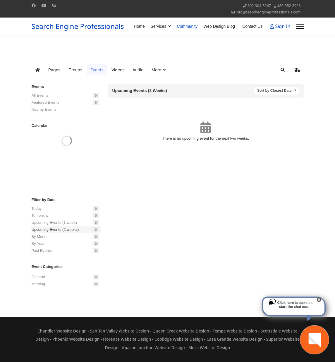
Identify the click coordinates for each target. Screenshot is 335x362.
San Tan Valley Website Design (119, 331)
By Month (40, 236)
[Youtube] (44, 5)
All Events (40, 95)
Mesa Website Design (209, 347)
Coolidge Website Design (178, 339)
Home (139, 26)
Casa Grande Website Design (235, 339)
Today (37, 208)
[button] (159, 69)
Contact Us (252, 26)
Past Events (42, 250)
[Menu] (300, 26)
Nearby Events (44, 109)
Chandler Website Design (62, 331)
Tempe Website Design (235, 331)
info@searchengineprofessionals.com (268, 12)
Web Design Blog (219, 26)
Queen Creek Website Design (180, 331)
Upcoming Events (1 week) (54, 222)
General (38, 277)
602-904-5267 (259, 5)
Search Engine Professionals (78, 26)
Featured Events (45, 102)
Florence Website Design (127, 339)
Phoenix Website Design (75, 339)
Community (187, 26)
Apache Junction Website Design (153, 347)
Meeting (38, 284)
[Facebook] (34, 5)
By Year (38, 243)
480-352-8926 (288, 5)
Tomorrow (40, 215)
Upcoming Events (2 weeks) (55, 229)
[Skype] (54, 5)
